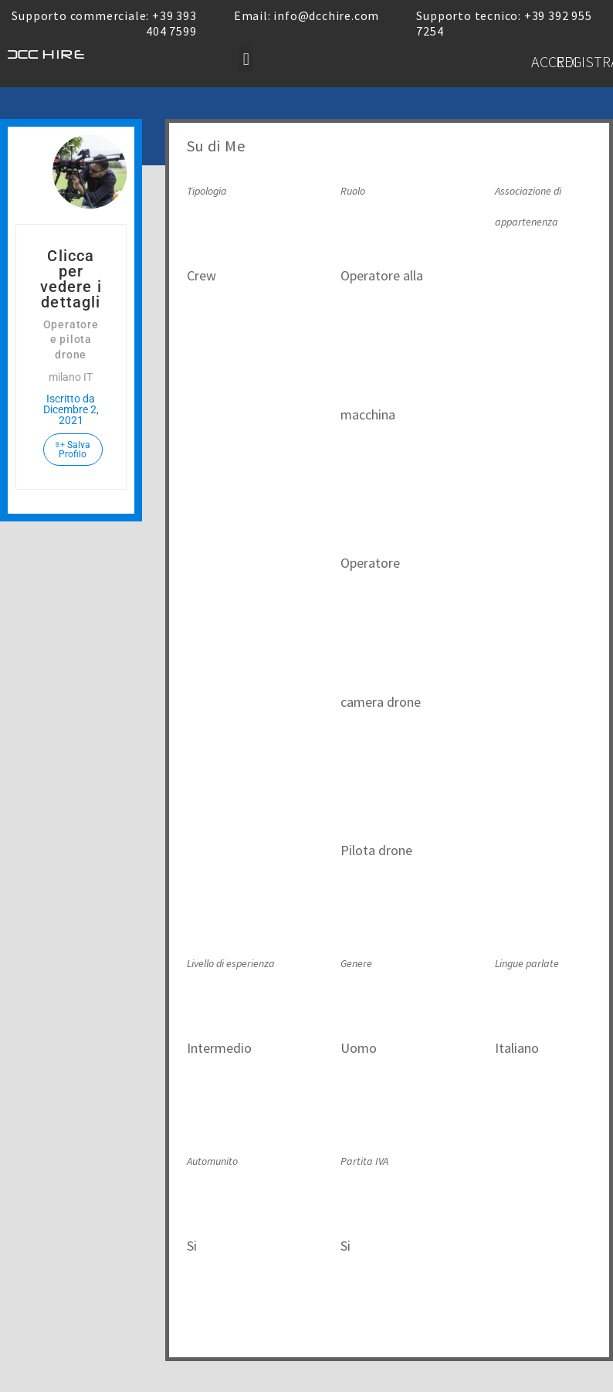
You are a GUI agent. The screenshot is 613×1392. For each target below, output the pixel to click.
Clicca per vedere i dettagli (71, 278)
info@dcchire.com (326, 15)
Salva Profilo (73, 450)
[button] (246, 59)
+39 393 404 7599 (171, 23)
